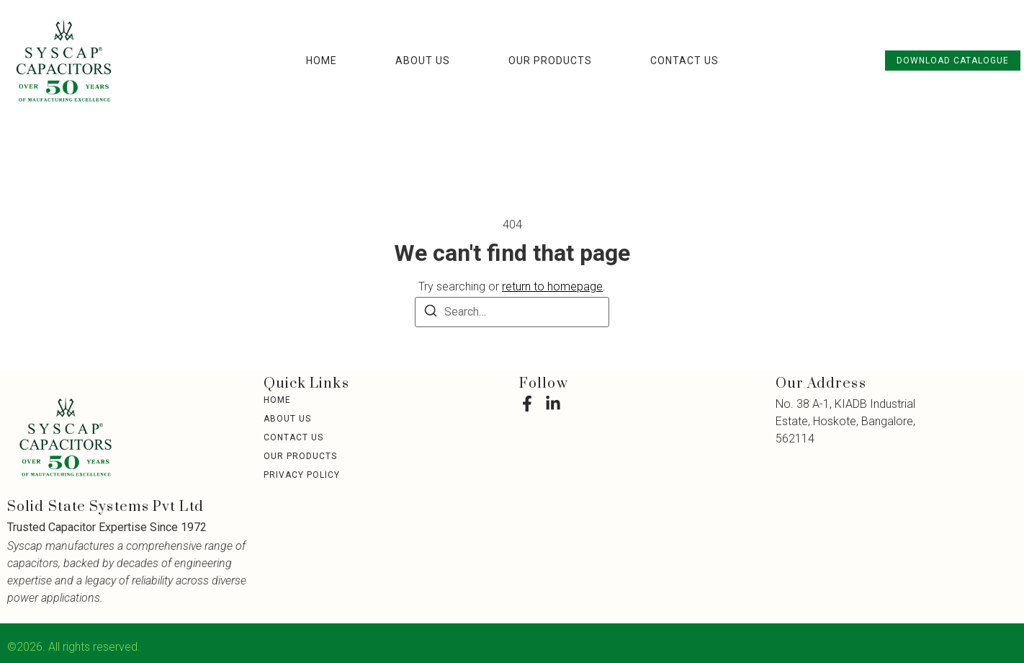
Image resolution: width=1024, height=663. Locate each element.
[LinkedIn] (553, 403)
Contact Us (684, 60)
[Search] (430, 313)
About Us (422, 60)
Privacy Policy (302, 475)
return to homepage (552, 286)
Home (321, 60)
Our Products (550, 60)
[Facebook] (527, 403)
